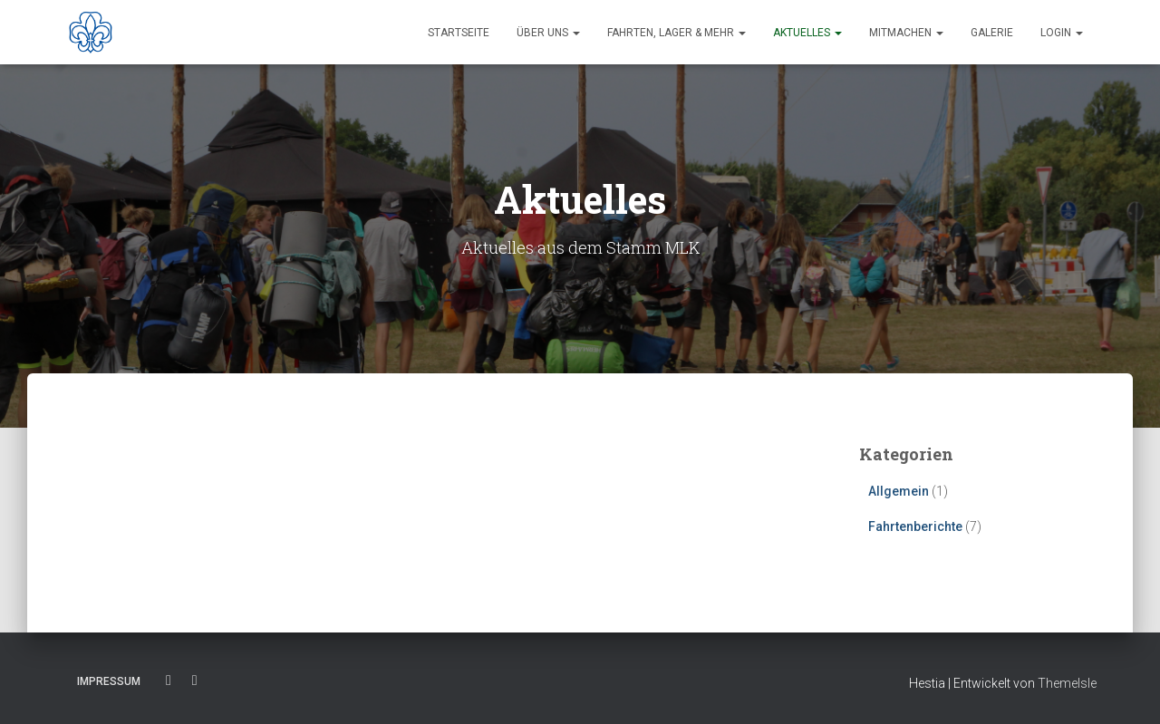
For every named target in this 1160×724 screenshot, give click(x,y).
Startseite (458, 32)
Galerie (992, 32)
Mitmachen (906, 32)
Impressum (108, 681)
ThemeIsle (1067, 683)
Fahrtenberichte (915, 526)
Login (1061, 32)
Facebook (168, 680)
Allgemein (898, 491)
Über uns (548, 32)
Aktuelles (807, 32)
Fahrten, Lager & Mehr (676, 32)
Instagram (195, 680)
